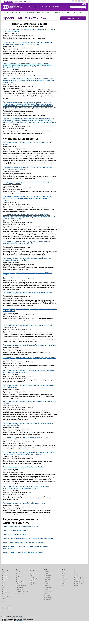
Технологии (5, 594)
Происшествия (30, 12)
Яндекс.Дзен (33, 582)
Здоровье (4, 598)
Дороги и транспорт (7, 596)
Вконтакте (32, 572)
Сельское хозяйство (7, 606)
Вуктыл (63, 573)
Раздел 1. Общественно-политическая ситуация (20, 526)
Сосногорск (64, 579)
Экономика (13, 12)
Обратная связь (73, 18)
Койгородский (47, 577)
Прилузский (46, 583)
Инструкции (5, 590)
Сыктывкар (64, 581)
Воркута (63, 571)
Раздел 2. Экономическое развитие (15, 530)
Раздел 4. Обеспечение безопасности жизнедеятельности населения (28, 538)
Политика (21, 12)
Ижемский (46, 573)
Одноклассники (33, 574)
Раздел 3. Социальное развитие (14, 534)
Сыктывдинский (47, 587)
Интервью (18, 576)
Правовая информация (79, 578)
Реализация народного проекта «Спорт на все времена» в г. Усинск (27, 293)
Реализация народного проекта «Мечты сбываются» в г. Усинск (26, 438)
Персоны (18, 578)
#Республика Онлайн (78, 12)
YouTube (32, 576)
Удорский (46, 593)
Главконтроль (19, 589)
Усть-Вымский (47, 595)
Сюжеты (18, 574)
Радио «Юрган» (23, 1)
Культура (57, 12)
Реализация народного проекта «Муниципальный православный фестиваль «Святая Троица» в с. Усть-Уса (26, 243)
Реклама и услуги (78, 576)
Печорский (46, 581)
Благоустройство (6, 608)
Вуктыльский (46, 571)
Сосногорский (47, 585)
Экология (50, 12)
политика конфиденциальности (24, 618)
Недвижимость (6, 602)
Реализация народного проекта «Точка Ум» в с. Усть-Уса (23, 467)
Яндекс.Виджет (33, 584)
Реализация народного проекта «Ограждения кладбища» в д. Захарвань (29, 358)
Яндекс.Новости (33, 580)
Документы (18, 580)
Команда (76, 574)
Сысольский (46, 589)
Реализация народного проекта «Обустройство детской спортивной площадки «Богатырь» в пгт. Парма (27, 259)
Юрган (15, 1)
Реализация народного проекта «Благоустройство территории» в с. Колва (29, 345)
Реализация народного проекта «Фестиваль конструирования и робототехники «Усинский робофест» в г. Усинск (26, 487)
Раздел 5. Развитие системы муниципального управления (24, 542)
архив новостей (82, 8)
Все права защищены (18, 616)
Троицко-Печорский (48, 591)
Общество (5, 12)
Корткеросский (47, 579)
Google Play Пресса (34, 578)
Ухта (63, 585)
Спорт (43, 12)
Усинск (63, 583)
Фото (3, 604)
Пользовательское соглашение (8, 618)
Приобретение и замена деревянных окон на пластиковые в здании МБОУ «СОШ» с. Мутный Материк (27, 168)
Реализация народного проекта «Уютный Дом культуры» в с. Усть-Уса (28, 325)
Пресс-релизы (66, 12)
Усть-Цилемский (47, 599)
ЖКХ (3, 600)
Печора (63, 577)
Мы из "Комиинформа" (21, 572)
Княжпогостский (47, 575)
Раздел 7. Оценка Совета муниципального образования (23, 552)
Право (38, 12)
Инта (63, 575)
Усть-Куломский (47, 597)
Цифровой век (19, 620)
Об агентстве (77, 572)
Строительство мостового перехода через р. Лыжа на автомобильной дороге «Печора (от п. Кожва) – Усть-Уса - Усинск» (28, 43)
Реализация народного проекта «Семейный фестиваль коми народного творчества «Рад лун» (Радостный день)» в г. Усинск (29, 453)
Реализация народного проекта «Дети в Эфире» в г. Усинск (24, 503)
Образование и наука (7, 588)
